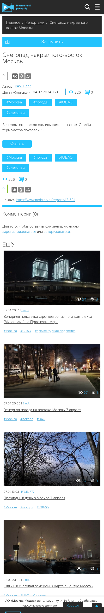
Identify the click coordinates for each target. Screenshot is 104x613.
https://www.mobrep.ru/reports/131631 (45, 200)
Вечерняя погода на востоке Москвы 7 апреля (42, 410)
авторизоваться (57, 231)
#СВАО (25, 331)
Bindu (25, 310)
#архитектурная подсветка (55, 331)
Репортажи (34, 22)
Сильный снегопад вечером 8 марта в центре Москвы (48, 586)
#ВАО (41, 419)
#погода (40, 102)
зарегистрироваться (19, 231)
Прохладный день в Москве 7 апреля (34, 498)
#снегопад (15, 112)
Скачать (17, 143)
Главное (13, 22)
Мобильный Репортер (16, 7)
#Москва (14, 102)
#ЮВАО (66, 102)
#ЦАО (24, 595)
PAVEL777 (23, 86)
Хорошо (73, 605)
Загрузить (52, 42)
